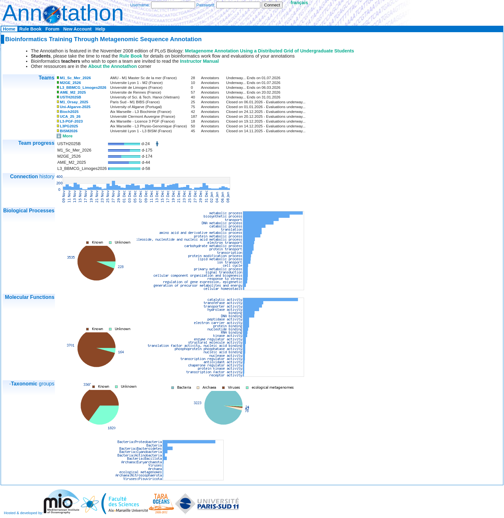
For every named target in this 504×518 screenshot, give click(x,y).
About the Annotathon (112, 66)
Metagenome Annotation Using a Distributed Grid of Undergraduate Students (269, 50)
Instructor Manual (199, 61)
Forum (52, 29)
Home (9, 29)
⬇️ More (64, 136)
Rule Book (30, 29)
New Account (77, 29)
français (299, 2)
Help (100, 29)
